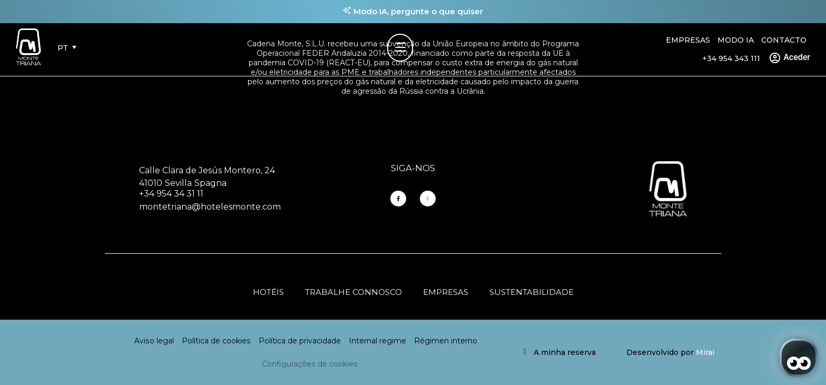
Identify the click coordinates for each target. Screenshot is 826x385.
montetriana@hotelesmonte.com (210, 207)
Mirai (705, 352)
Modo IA (735, 40)
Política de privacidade (300, 340)
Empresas (688, 40)
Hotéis (268, 292)
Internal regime (377, 340)
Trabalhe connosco (353, 292)
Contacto (784, 40)
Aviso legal (154, 340)
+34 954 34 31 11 (171, 194)
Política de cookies (216, 340)
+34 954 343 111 (731, 58)
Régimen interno (445, 340)
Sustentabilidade (531, 292)
